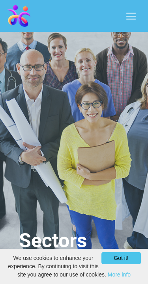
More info (119, 274)
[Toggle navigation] (131, 16)
